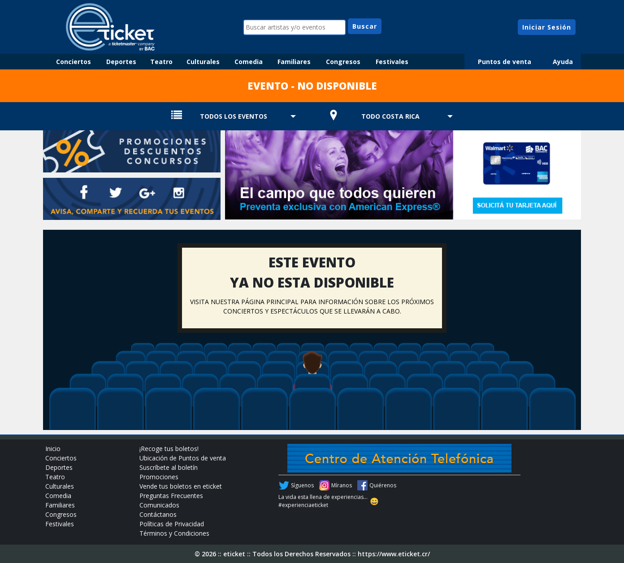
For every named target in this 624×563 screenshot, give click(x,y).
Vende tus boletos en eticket (180, 486)
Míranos (341, 485)
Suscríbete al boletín (168, 467)
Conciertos (73, 61)
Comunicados (159, 505)
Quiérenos (382, 485)
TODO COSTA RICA (390, 116)
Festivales (392, 61)
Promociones (158, 477)
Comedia (248, 61)
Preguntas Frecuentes (171, 495)
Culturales (203, 61)
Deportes (121, 61)
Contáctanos (158, 514)
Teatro (161, 61)
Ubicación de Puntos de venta (182, 458)
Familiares (294, 61)
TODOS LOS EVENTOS (233, 116)
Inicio (53, 448)
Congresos (343, 61)
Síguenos (302, 485)
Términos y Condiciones (174, 533)
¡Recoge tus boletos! (169, 448)
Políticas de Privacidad (171, 524)
